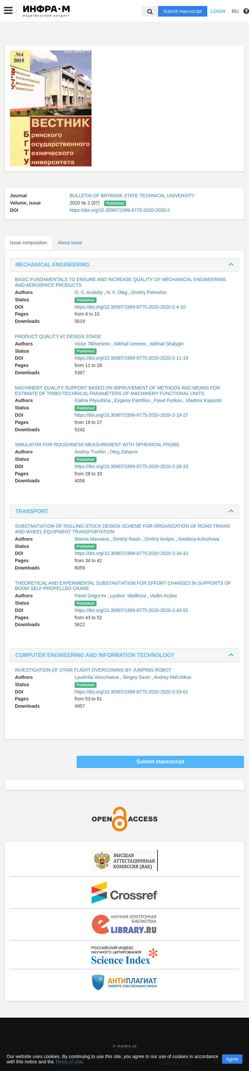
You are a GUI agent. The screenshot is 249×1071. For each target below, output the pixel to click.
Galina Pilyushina (93, 400)
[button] (8, 10)
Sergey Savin (137, 677)
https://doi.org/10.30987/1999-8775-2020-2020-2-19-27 (131, 415)
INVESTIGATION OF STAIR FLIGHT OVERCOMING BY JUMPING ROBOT (93, 670)
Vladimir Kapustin (204, 400)
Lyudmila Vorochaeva (97, 677)
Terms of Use (68, 1061)
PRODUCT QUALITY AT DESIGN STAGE (58, 336)
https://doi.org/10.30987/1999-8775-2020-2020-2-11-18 (131, 358)
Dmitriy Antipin (160, 539)
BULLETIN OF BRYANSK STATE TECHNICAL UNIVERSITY (132, 195)
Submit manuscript (182, 11)
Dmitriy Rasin (127, 539)
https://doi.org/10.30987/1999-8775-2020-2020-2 (120, 210)
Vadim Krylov (163, 595)
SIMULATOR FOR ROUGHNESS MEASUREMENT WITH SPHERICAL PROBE (97, 444)
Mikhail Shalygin (167, 343)
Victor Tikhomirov (93, 343)
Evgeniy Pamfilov (132, 400)
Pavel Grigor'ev (91, 595)
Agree (232, 1059)
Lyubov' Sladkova (129, 595)
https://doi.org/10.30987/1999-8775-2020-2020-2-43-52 (131, 610)
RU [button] (235, 11)
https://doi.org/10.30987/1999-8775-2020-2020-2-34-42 (131, 553)
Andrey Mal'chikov (172, 677)
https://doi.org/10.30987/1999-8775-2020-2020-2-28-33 (131, 466)
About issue (70, 242)
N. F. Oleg (118, 292)
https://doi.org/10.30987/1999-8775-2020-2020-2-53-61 (131, 691)
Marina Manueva (92, 539)
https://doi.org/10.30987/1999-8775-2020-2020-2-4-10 (130, 307)
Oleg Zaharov (124, 451)
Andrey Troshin (91, 451)
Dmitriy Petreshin (148, 292)
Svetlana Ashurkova (198, 539)
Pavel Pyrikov (168, 400)
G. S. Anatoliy (89, 292)
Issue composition (28, 242)
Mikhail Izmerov (131, 343)
